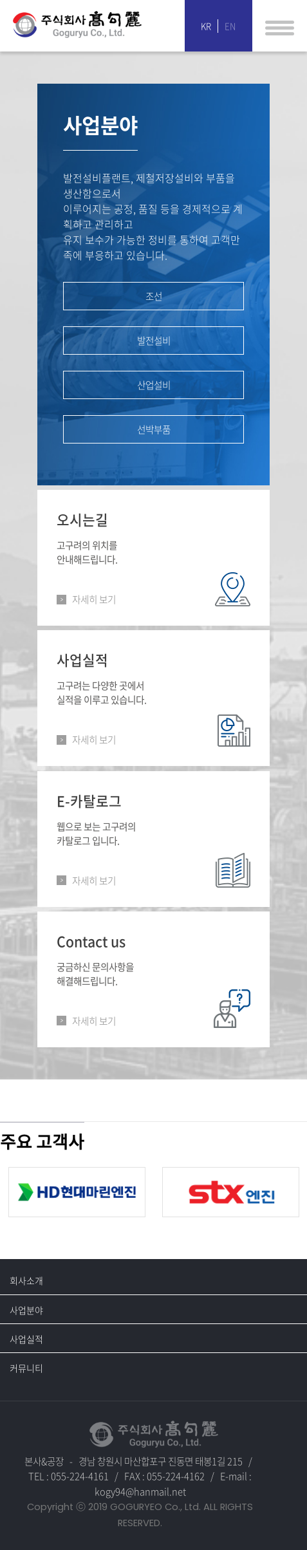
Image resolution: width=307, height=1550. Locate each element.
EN (230, 26)
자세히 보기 (94, 599)
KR (206, 26)
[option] (77, 1192)
